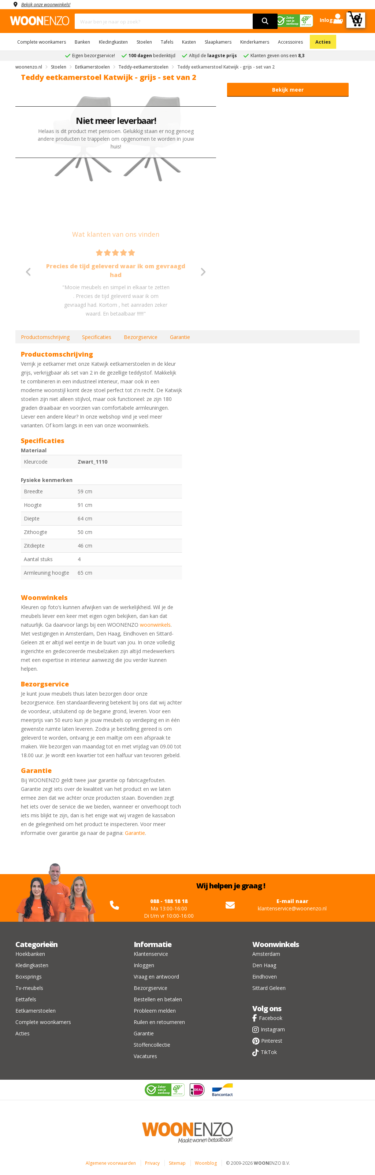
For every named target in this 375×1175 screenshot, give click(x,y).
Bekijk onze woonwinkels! (50, 4)
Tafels (167, 42)
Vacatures (145, 1056)
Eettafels (25, 999)
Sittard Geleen (269, 987)
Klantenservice (151, 953)
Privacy (152, 1163)
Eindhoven (264, 976)
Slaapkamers (218, 42)
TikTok (269, 1052)
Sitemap (177, 1163)
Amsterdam (266, 953)
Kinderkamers (254, 42)
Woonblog (206, 1163)
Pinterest (271, 1040)
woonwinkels (155, 624)
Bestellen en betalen (158, 999)
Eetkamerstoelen (35, 1010)
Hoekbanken (30, 953)
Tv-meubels (29, 987)
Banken (82, 42)
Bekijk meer (288, 89)
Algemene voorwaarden (111, 1163)
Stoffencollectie (152, 1044)
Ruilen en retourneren (159, 1022)
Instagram (273, 1029)
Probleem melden (155, 1010)
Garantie (180, 337)
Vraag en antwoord (156, 976)
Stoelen (144, 42)
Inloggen (144, 965)
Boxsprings (28, 976)
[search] (265, 21)
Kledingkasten (113, 42)
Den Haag (264, 965)
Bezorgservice (140, 337)
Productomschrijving (45, 337)
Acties (323, 41)
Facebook (270, 1017)
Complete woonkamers (41, 42)
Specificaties (96, 337)
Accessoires (290, 42)
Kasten (189, 42)
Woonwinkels (275, 944)
